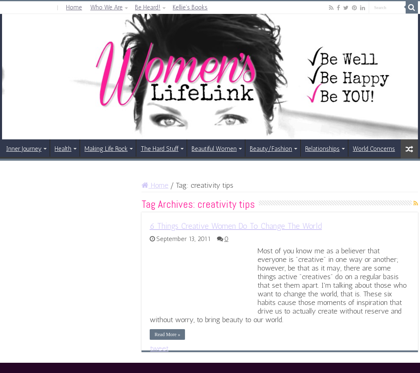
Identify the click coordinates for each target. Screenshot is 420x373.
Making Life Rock (106, 148)
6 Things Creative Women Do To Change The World (236, 226)
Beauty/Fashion (271, 148)
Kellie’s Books (190, 7)
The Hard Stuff (159, 148)
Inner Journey (23, 148)
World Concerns (374, 148)
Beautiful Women (214, 148)
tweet (159, 348)
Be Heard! (147, 7)
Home (74, 7)
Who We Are (106, 7)
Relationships (322, 148)
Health (63, 148)
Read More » (167, 334)
